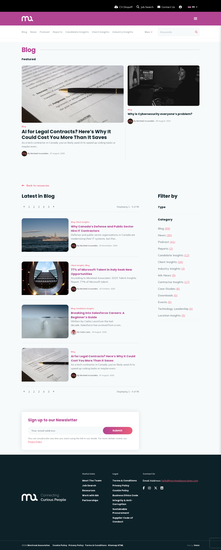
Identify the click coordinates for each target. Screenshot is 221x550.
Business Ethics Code (125, 495)
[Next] (53, 206)
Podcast (45, 32)
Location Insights (171, 315)
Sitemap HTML (115, 545)
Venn (196, 545)
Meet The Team (91, 480)
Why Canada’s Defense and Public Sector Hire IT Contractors (102, 228)
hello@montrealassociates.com (179, 480)
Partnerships (90, 500)
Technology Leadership (175, 309)
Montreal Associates (39, 153)
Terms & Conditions (124, 480)
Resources (88, 490)
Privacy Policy (35, 441)
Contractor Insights (174, 282)
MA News (141, 32)
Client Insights (100, 32)
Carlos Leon (85, 332)
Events (165, 302)
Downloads (203, 32)
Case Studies (169, 289)
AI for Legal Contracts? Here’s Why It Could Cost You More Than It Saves (66, 134)
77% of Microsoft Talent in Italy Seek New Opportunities (101, 272)
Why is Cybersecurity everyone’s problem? (160, 114)
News (33, 32)
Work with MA (90, 495)
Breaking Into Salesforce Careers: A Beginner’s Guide (97, 315)
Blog (24, 32)
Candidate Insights (77, 32)
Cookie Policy (120, 490)
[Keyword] (176, 32)
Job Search (89, 485)
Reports (57, 32)
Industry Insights (122, 32)
